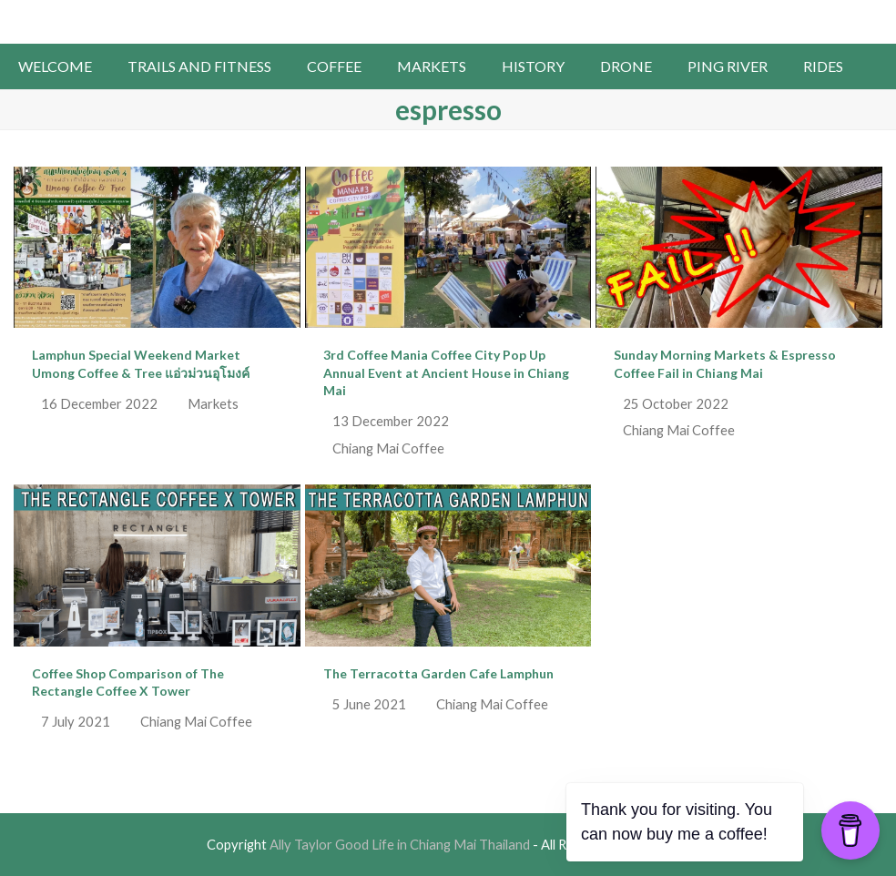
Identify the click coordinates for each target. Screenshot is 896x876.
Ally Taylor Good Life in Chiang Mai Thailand (448, 20)
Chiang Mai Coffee (388, 448)
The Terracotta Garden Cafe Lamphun (438, 673)
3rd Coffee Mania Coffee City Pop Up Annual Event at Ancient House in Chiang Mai (446, 372)
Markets (213, 403)
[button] (878, 66)
